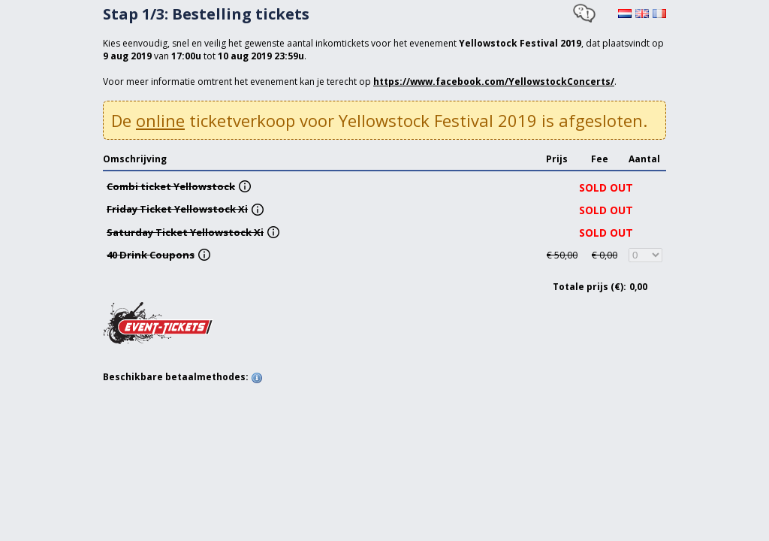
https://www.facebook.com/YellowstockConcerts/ (493, 81)
